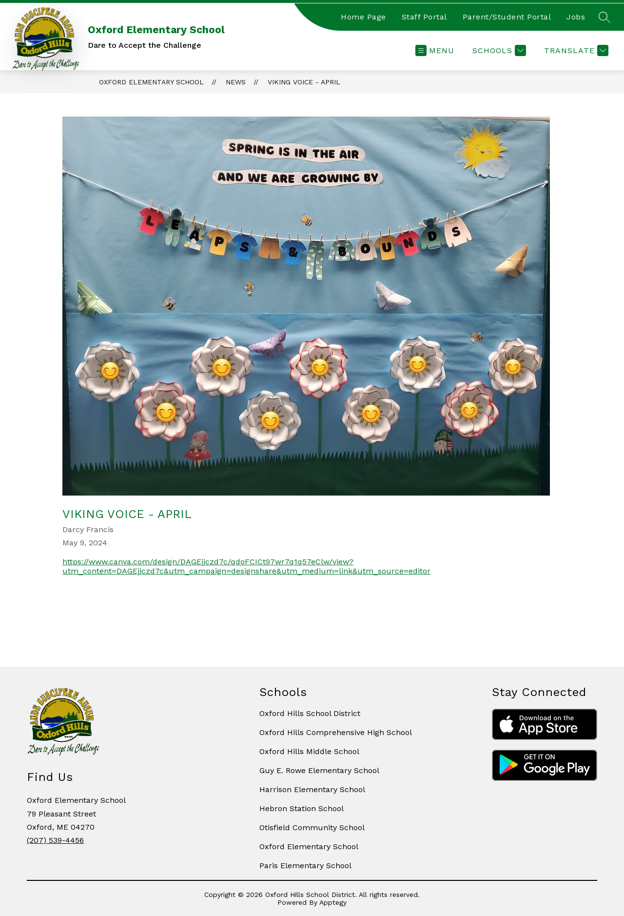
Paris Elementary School (305, 865)
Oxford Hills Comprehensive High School (335, 732)
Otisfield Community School (312, 827)
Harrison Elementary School (312, 789)
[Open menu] (434, 50)
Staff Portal (424, 16)
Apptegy (333, 902)
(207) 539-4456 (55, 840)
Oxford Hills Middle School (309, 751)
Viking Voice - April (304, 82)
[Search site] (604, 17)
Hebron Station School (301, 808)
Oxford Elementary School (151, 82)
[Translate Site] (575, 50)
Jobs (575, 16)
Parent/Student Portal (507, 16)
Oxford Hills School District (309, 713)
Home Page (363, 16)
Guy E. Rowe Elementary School (319, 770)
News (236, 82)
